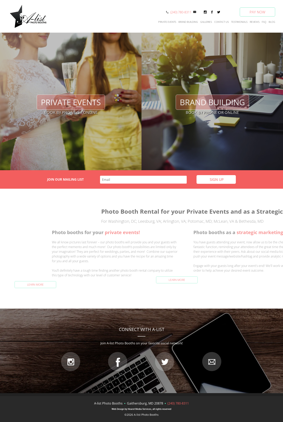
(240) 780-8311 (180, 12)
